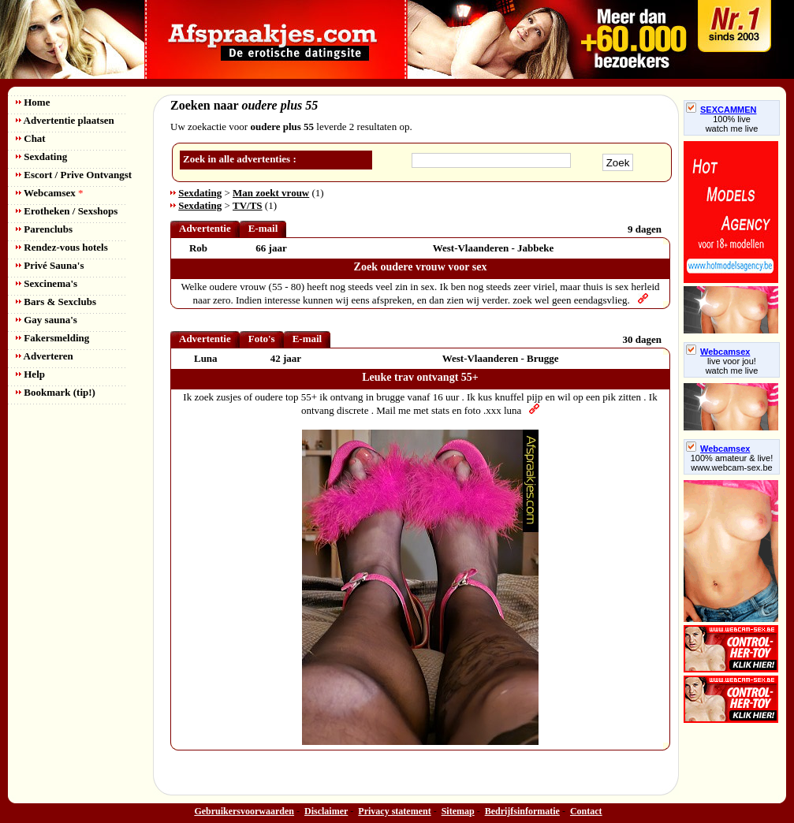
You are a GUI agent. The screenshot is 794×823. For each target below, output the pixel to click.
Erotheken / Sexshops (66, 211)
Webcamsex (49, 193)
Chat (31, 138)
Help (30, 374)
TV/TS (248, 205)
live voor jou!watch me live (732, 365)
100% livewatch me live (732, 123)
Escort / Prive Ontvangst (74, 175)
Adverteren (44, 356)
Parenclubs (44, 229)
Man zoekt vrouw (271, 193)
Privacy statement (394, 811)
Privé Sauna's (50, 265)
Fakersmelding (52, 338)
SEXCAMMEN (721, 109)
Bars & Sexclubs (56, 301)
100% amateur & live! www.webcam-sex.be (732, 462)
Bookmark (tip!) (55, 392)
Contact (586, 811)
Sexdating (41, 156)
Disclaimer (326, 811)
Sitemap (458, 811)
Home (33, 102)
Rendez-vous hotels (62, 247)
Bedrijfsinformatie (522, 811)
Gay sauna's (46, 320)
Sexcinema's (46, 283)
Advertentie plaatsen (65, 120)
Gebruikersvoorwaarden (244, 811)
